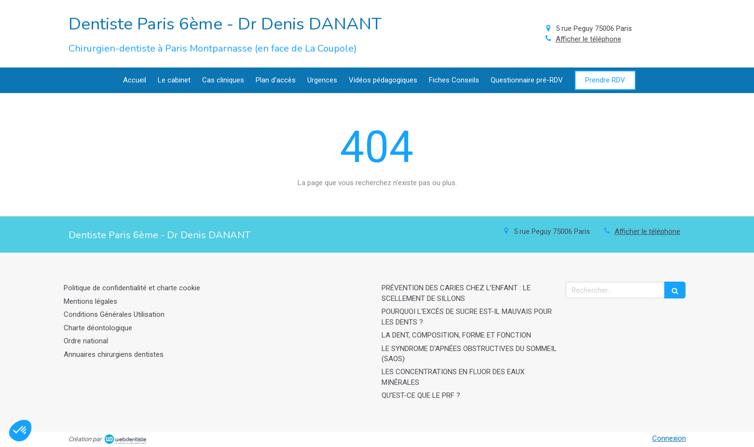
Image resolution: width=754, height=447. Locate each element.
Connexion (669, 438)
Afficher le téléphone (588, 39)
